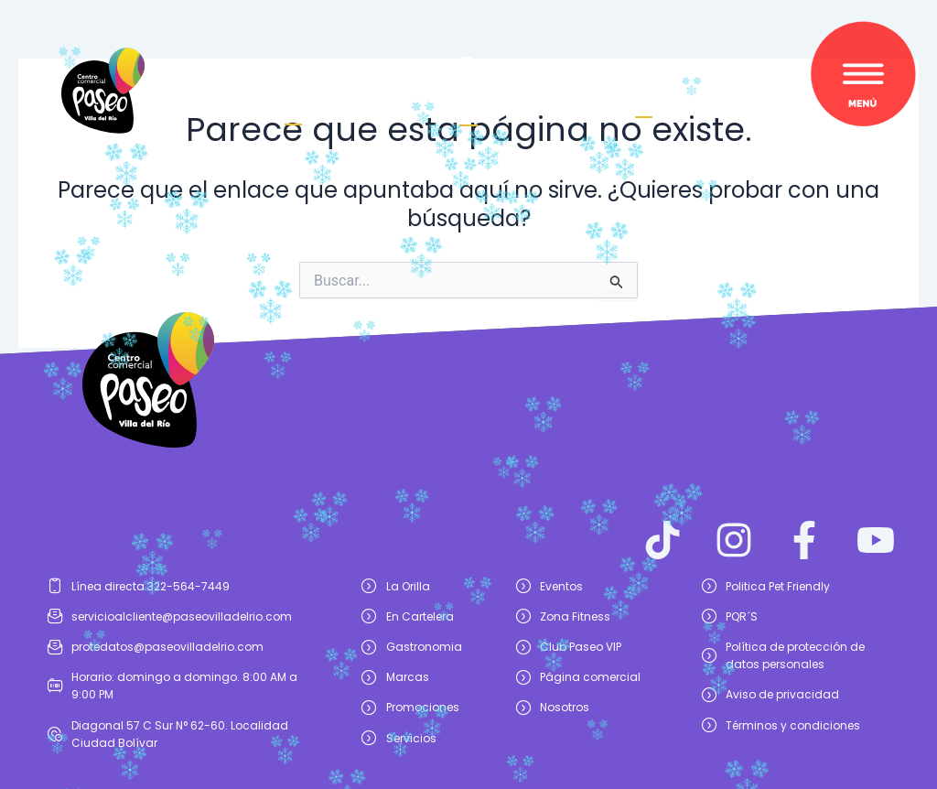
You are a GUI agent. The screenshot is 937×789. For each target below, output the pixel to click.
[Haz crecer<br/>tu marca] (293, 72)
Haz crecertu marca (293, 104)
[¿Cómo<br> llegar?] (468, 71)
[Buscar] (643, 79)
